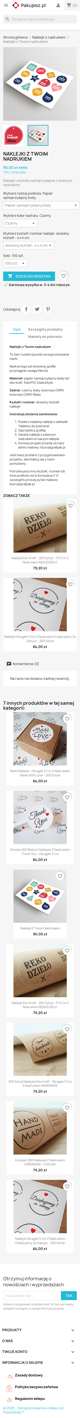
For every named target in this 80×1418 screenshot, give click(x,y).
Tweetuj (37, 309)
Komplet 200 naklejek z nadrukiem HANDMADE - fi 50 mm (40, 1162)
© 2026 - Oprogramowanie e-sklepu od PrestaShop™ (33, 1410)
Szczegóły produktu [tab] (45, 329)
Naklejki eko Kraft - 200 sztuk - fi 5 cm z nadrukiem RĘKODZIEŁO (40, 560)
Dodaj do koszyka (29, 276)
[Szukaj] (40, 19)
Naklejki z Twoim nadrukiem (40, 928)
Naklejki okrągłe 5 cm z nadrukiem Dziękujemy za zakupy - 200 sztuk (40, 639)
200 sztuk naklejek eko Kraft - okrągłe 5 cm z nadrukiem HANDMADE (40, 1083)
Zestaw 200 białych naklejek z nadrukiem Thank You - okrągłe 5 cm (40, 852)
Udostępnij (26, 309)
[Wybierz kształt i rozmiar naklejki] (28, 245)
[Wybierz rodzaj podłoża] (41, 205)
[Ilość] (15, 263)
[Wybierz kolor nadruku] (20, 223)
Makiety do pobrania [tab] (45, 336)
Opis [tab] (17, 329)
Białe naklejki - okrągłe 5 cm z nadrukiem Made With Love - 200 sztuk (40, 773)
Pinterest (48, 309)
